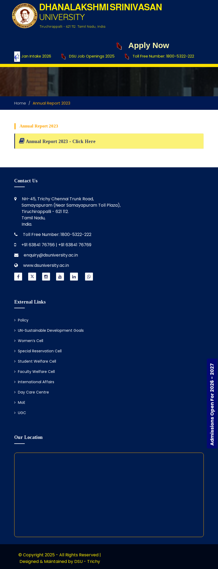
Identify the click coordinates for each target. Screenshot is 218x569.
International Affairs (34, 382)
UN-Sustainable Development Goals (49, 330)
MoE (19, 402)
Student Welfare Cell (35, 361)
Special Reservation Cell (38, 351)
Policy (21, 320)
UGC (20, 412)
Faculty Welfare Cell (34, 371)
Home (20, 103)
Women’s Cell (28, 340)
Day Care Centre (31, 392)
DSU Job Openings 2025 (90, 56)
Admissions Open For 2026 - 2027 (212, 404)
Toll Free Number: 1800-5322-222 (161, 56)
